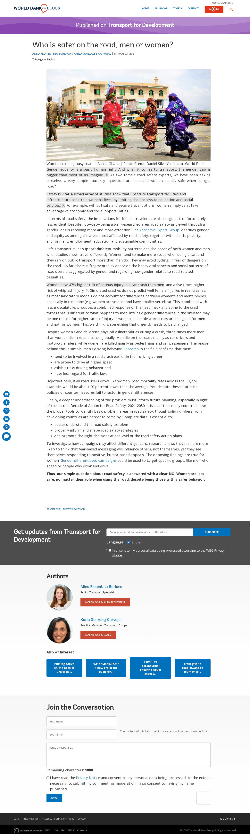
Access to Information (54, 818)
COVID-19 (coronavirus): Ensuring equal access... (150, 667)
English (51, 59)
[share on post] (6, 411)
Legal (17, 818)
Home (145, 8)
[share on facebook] (6, 402)
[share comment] (6, 436)
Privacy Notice (88, 777)
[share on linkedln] (6, 419)
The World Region (73, 509)
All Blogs (160, 8)
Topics (177, 8)
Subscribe (212, 532)
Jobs (71, 818)
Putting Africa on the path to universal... (64, 668)
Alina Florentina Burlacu (51, 53)
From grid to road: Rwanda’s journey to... (192, 668)
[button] (231, 9)
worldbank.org (222, 3)
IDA (56, 830)
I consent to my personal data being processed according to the (168, 552)
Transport (53, 509)
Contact (193, 8)
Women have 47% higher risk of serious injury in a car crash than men (105, 284)
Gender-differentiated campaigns (89, 460)
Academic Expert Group (159, 230)
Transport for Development (141, 25)
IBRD (48, 830)
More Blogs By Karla (98, 635)
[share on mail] (6, 394)
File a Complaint (227, 818)
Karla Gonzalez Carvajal (92, 53)
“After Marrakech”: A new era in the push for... (106, 668)
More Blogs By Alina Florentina (105, 602)
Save (54, 798)
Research (131, 349)
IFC (63, 830)
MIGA (71, 830)
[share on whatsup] (6, 427)
